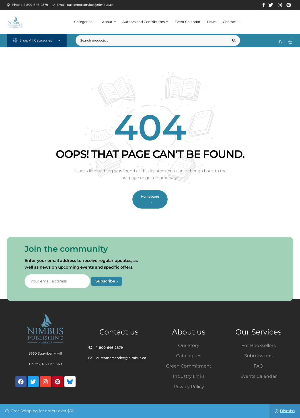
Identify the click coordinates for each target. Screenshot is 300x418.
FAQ (258, 366)
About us (188, 331)
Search (234, 40)
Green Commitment (188, 366)
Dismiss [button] (287, 411)
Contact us (118, 331)
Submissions (258, 355)
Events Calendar (258, 376)
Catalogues (188, 355)
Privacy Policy (189, 386)
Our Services (258, 331)
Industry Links (189, 376)
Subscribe (106, 281)
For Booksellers (258, 345)
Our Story (188, 345)
